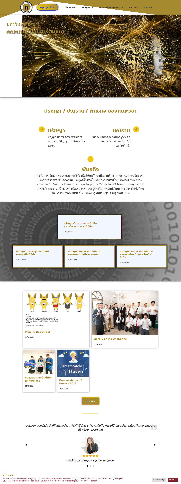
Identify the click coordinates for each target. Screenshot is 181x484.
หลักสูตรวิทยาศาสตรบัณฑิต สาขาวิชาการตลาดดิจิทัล (80, 224)
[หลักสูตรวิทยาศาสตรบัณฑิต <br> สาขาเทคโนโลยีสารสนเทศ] (107, 257)
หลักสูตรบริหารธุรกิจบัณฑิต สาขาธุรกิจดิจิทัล (32, 252)
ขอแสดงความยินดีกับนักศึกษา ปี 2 (38, 379)
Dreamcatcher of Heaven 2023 (70, 381)
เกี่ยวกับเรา (70, 7)
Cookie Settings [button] (159, 480)
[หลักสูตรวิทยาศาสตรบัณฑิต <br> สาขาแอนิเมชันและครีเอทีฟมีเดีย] (159, 260)
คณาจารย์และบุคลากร (111, 7)
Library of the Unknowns (110, 339)
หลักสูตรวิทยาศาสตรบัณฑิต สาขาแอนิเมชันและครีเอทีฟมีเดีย (136, 254)
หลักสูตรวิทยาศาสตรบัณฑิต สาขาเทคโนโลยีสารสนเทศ (84, 252)
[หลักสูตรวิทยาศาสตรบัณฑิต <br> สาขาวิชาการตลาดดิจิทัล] (112, 229)
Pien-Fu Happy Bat (37, 332)
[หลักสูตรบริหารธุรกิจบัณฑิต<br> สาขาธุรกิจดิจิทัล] (56, 257)
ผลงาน (134, 7)
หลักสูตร (87, 7)
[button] (87, 466)
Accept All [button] (172, 480)
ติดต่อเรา (148, 7)
